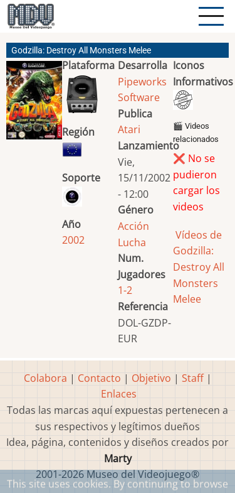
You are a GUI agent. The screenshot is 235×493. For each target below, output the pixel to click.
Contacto (99, 378)
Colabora (45, 378)
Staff (193, 378)
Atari (129, 129)
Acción (133, 226)
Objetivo (151, 378)
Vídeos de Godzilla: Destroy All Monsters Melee (198, 267)
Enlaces (119, 394)
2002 (73, 240)
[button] (34, 105)
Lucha (132, 242)
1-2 (125, 290)
